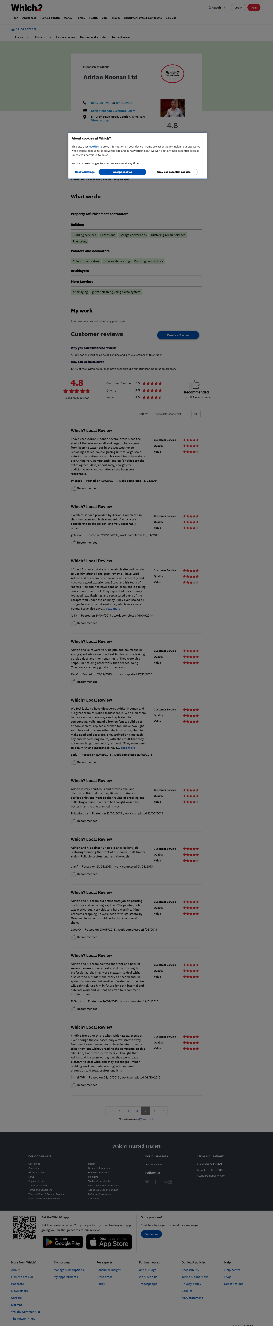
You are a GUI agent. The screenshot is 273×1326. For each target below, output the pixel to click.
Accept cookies (122, 172)
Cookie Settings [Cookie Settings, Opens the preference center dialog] (85, 172)
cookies (94, 146)
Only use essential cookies (173, 172)
